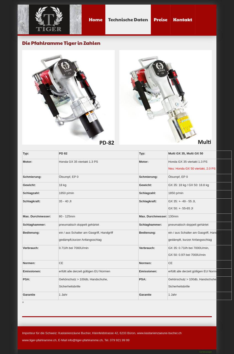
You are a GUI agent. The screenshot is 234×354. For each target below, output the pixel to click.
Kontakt (182, 19)
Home (96, 19)
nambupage (205, 351)
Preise (161, 19)
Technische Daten (128, 19)
